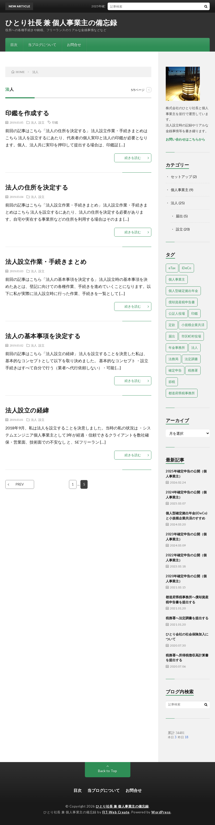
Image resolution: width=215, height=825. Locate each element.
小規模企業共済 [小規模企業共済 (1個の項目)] (192, 325)
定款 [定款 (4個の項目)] (172, 325)
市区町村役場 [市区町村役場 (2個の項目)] (191, 336)
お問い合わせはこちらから (185, 139)
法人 (34, 122)
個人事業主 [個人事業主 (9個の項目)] (177, 279)
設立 (41, 122)
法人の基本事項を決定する (43, 335)
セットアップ (181, 176)
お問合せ (74, 44)
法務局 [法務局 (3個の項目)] (173, 359)
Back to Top (107, 771)
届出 (179, 216)
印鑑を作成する (27, 113)
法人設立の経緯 (27, 410)
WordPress (161, 812)
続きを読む (133, 158)
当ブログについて (42, 44)
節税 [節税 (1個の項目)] (172, 382)
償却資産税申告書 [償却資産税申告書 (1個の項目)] (182, 302)
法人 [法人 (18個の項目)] (194, 348)
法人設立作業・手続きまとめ (46, 261)
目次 (13, 44)
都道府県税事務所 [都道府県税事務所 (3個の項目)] (182, 393)
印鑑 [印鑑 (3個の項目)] (194, 313)
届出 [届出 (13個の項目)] (172, 336)
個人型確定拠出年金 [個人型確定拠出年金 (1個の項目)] (183, 291)
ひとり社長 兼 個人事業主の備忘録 (61, 22)
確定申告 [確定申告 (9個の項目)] (175, 370)
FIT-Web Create (116, 812)
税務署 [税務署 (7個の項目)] (193, 370)
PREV (20, 484)
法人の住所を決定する (36, 187)
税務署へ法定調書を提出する (187, 618)
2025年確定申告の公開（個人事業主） (120, 6)
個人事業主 (179, 190)
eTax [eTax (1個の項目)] (172, 268)
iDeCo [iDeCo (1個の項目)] (186, 268)
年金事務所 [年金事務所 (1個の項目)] (177, 348)
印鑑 (55, 122)
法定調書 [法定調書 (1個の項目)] (191, 359)
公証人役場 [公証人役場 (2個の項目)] (177, 313)
